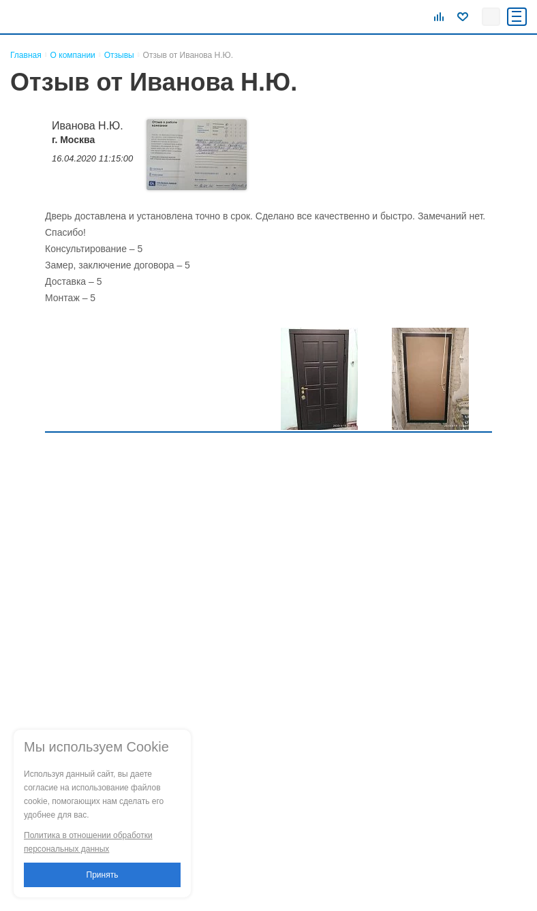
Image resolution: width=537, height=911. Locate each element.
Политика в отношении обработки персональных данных (88, 842)
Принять (103, 875)
